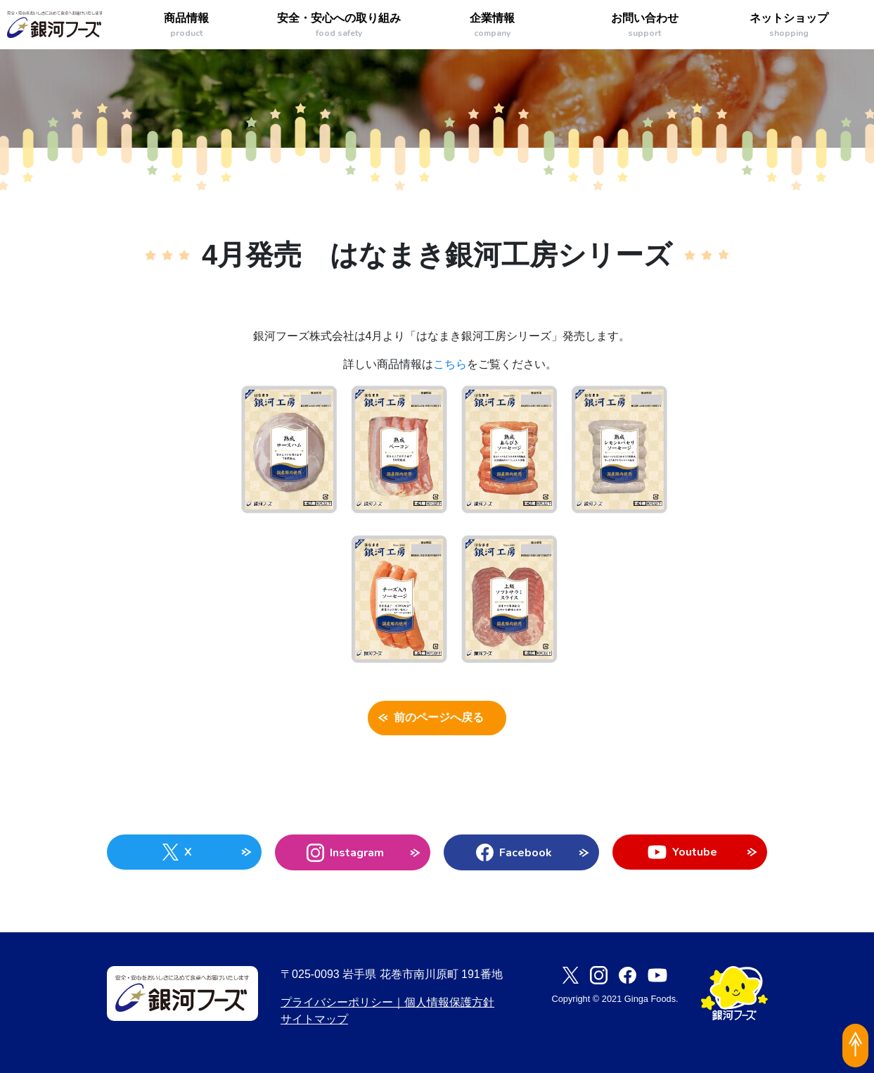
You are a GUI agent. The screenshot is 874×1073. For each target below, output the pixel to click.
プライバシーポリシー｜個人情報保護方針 (387, 1002)
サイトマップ (314, 1019)
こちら (450, 364)
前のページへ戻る (437, 718)
